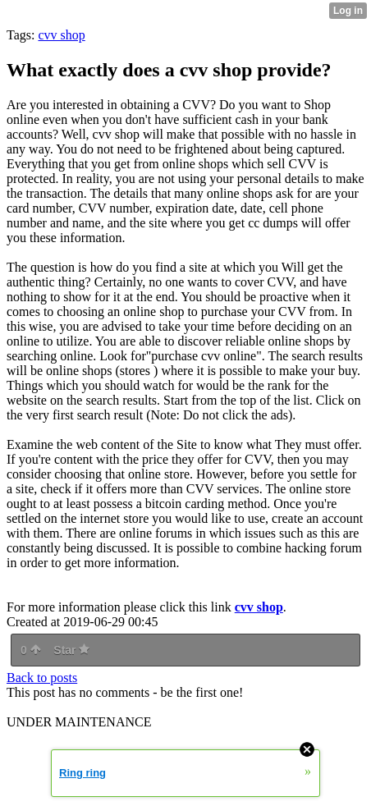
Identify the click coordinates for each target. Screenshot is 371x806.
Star (71, 650)
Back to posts (42, 678)
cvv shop (61, 35)
